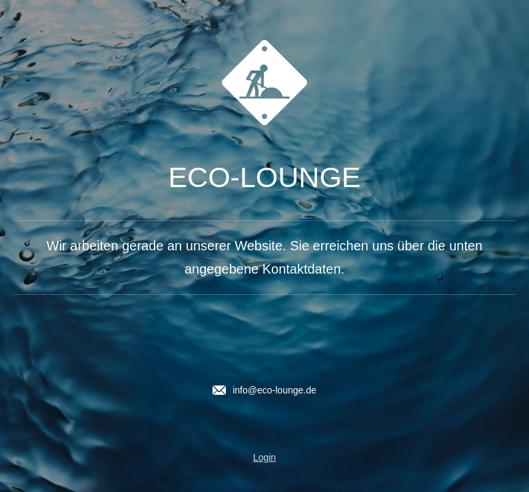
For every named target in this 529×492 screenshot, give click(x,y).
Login (264, 457)
